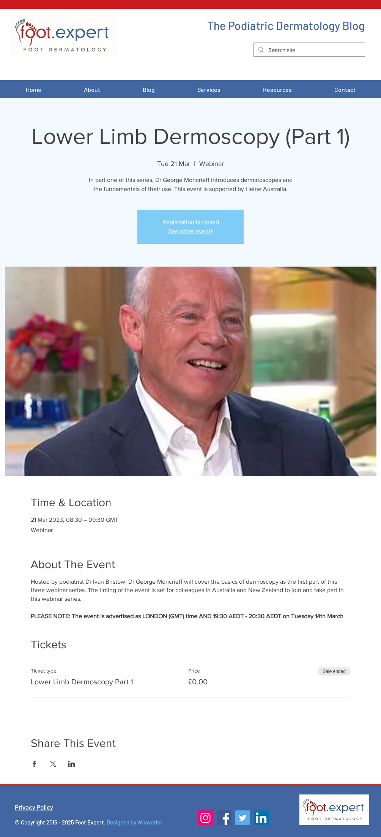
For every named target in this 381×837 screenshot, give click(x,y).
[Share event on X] (53, 764)
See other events (190, 231)
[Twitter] (242, 817)
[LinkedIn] (261, 817)
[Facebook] (224, 817)
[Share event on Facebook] (34, 764)
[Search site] (308, 50)
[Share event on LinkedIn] (71, 764)
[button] (209, 90)
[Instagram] (205, 817)
